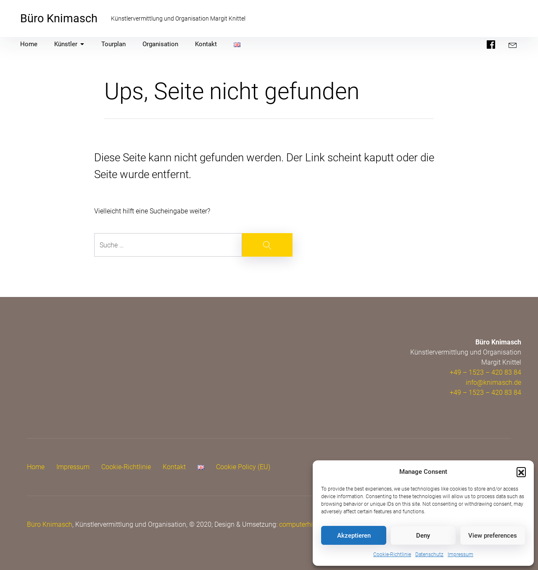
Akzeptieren (354, 535)
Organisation (160, 44)
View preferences (492, 535)
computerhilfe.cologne (312, 524)
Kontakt (206, 44)
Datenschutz (429, 554)
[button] (521, 472)
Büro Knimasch (59, 18)
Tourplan (113, 44)
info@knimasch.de (493, 382)
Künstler (69, 44)
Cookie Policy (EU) (243, 467)
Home (28, 44)
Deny (423, 535)
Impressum (460, 554)
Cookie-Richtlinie (392, 554)
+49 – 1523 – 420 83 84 (485, 372)
